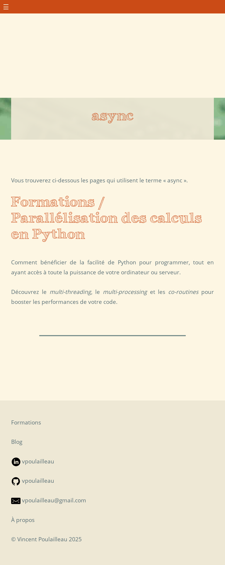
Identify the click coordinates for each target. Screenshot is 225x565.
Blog (16, 442)
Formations (26, 422)
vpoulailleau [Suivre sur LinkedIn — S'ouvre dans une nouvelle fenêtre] (32, 461)
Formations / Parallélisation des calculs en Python (106, 219)
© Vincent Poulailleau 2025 (46, 539)
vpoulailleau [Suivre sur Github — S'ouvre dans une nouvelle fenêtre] (32, 480)
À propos (23, 520)
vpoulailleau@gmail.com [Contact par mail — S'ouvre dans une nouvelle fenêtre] (48, 500)
